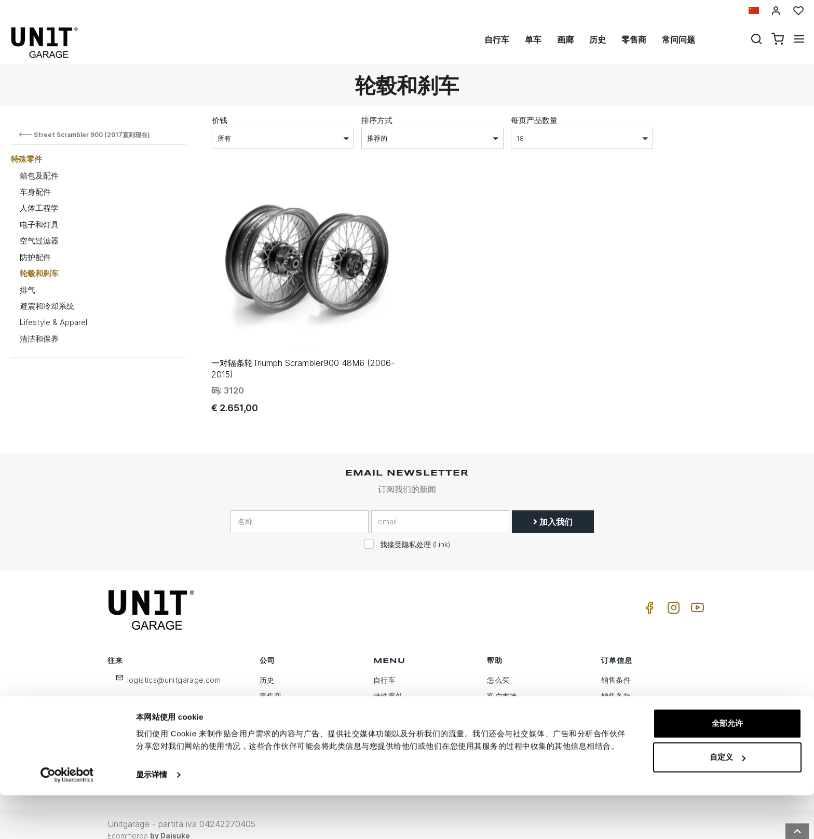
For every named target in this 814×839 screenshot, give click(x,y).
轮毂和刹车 (39, 273)
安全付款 (616, 732)
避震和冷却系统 (47, 306)
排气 (27, 290)
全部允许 (727, 767)
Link (441, 533)
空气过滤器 (39, 241)
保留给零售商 (282, 732)
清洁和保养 (39, 339)
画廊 (565, 39)
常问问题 (678, 39)
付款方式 (616, 700)
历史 (597, 39)
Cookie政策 (280, 716)
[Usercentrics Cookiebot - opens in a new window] (67, 819)
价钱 (219, 120)
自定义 (727, 800)
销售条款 (616, 684)
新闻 (380, 716)
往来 (494, 716)
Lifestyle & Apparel (53, 322)
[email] (440, 509)
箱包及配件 (39, 176)
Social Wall (392, 732)
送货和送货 (620, 716)
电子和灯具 (39, 224)
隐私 (267, 700)
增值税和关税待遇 (517, 732)
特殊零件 (26, 159)
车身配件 (35, 192)
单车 (533, 39)
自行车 (496, 39)
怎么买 (498, 668)
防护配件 (35, 257)
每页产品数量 (534, 120)
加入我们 (553, 510)
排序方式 (376, 120)
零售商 (633, 39)
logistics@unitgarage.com (174, 668)
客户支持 (502, 684)
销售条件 (616, 668)
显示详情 (151, 818)
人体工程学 (39, 208)
